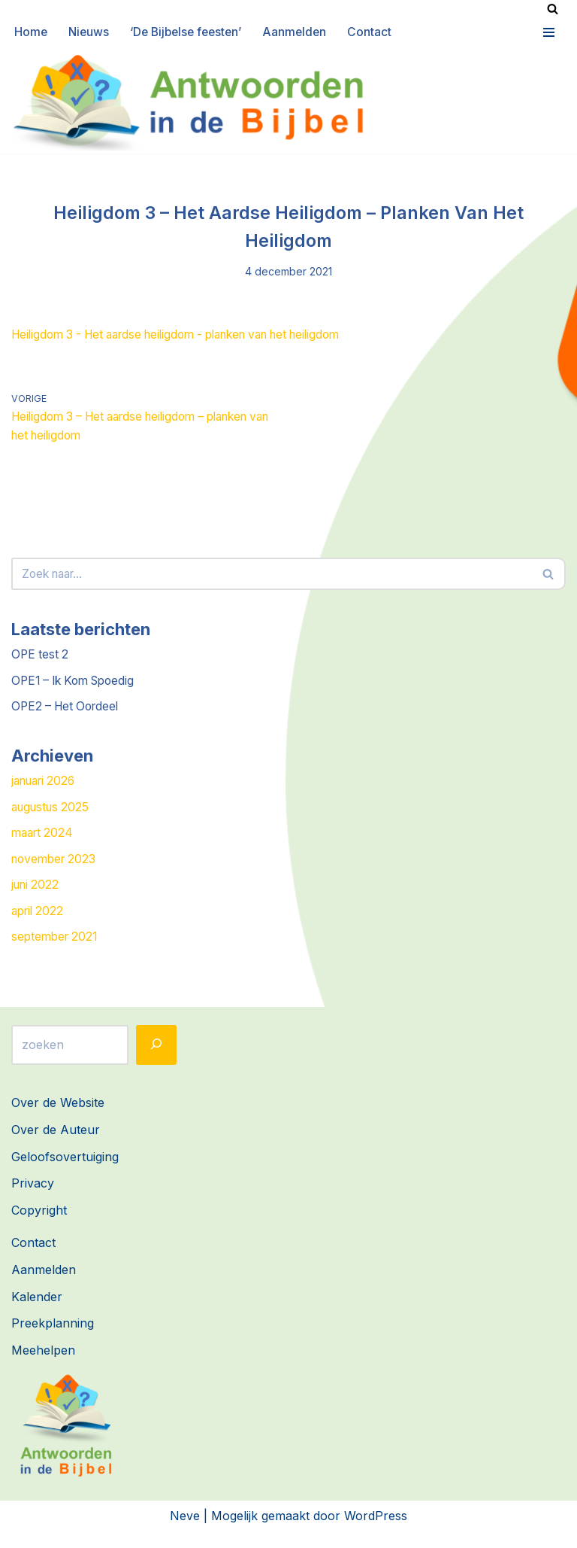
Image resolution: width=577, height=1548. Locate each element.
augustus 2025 (53, 818)
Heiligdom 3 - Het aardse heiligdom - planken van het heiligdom (191, 337)
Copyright (39, 1226)
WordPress (375, 1531)
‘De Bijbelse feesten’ (190, 32)
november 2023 (56, 872)
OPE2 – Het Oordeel (68, 715)
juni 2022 (36, 899)
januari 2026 (46, 792)
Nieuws (90, 32)
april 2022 (39, 926)
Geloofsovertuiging (65, 1172)
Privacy (32, 1199)
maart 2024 (44, 845)
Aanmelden (303, 32)
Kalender (36, 1312)
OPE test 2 (41, 662)
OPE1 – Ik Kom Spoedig (77, 689)
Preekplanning (52, 1339)
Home (31, 32)
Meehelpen (43, 1366)
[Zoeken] (552, 8)
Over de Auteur (55, 1146)
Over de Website (57, 1119)
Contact (379, 32)
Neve (185, 1531)
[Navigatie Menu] (547, 32)
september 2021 (56, 952)
